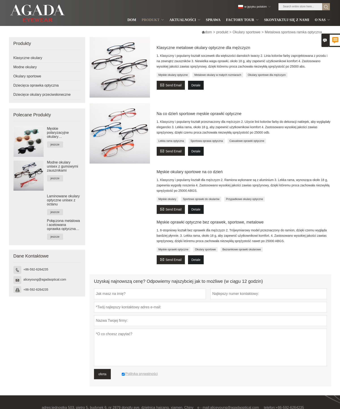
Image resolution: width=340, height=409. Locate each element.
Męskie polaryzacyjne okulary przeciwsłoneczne (61, 133)
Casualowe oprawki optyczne (246, 141)
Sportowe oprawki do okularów (201, 199)
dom (206, 32)
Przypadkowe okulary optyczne (244, 199)
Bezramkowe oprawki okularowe (241, 249)
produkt (222, 32)
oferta (102, 374)
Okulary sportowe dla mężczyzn (267, 75)
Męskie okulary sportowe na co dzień (190, 172)
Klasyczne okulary (27, 58)
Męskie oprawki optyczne (173, 249)
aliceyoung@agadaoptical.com (45, 279)
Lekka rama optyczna (171, 141)
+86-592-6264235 (36, 269)
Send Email (171, 84)
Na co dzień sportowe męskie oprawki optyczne (199, 113)
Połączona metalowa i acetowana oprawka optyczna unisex (63, 225)
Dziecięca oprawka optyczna (36, 85)
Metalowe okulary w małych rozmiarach (217, 75)
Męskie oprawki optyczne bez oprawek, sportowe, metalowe (210, 222)
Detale (195, 85)
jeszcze (55, 144)
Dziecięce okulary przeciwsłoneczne (42, 94)
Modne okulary (25, 67)
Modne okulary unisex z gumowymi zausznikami (62, 166)
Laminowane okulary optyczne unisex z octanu (63, 200)
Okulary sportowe (247, 32)
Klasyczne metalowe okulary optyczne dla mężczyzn (203, 47)
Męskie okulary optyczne (173, 75)
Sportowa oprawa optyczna (206, 141)
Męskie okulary (167, 199)
